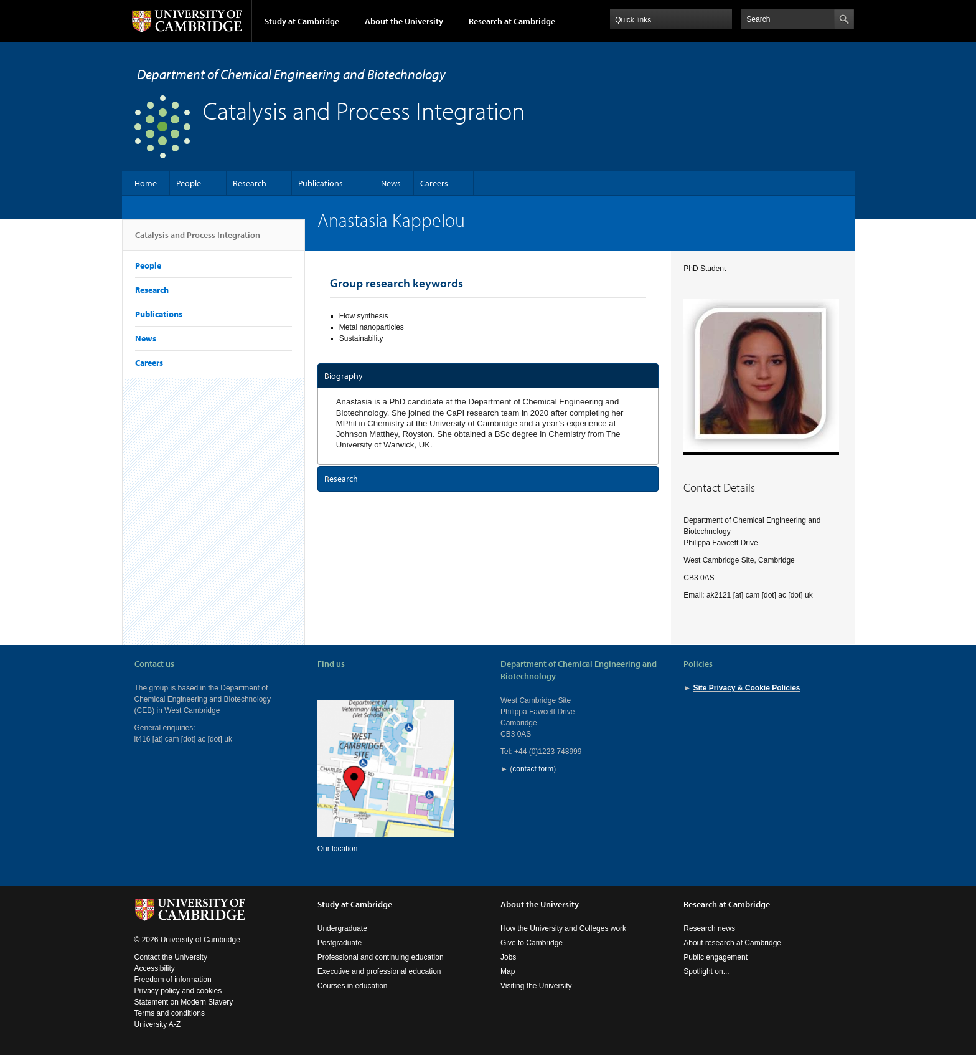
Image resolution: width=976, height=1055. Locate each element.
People (188, 183)
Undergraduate (342, 928)
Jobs (508, 957)
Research (249, 183)
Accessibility (154, 968)
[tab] (488, 375)
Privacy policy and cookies (178, 990)
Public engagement (715, 957)
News (391, 183)
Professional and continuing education (380, 957)
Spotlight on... (706, 971)
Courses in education (352, 985)
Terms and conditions (169, 1013)
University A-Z (157, 1024)
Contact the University (170, 957)
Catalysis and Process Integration (197, 240)
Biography (343, 375)
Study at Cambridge (302, 21)
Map (507, 971)
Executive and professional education (379, 971)
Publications (320, 183)
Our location (337, 848)
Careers (434, 183)
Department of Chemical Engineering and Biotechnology (291, 74)
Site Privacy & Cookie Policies (746, 688)
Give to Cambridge (531, 942)
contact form (532, 769)
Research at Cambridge (512, 21)
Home (145, 183)
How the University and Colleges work (563, 928)
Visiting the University (536, 985)
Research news (709, 928)
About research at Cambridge (732, 942)
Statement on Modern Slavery (183, 1002)
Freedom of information (173, 979)
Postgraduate (339, 942)
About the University (404, 21)
